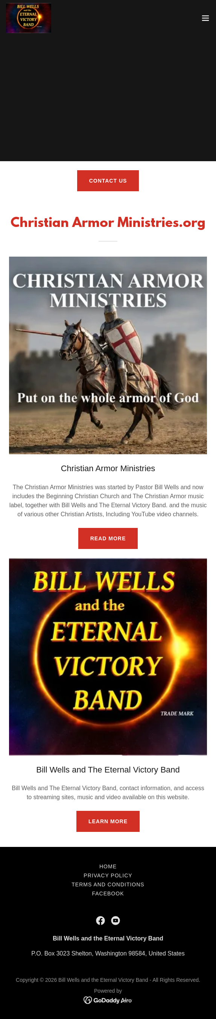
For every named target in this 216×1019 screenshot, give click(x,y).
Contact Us (108, 181)
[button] (205, 18)
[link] (28, 18)
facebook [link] (108, 893)
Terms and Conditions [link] (107, 884)
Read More (108, 538)
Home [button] (108, 866)
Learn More (108, 821)
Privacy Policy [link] (108, 875)
